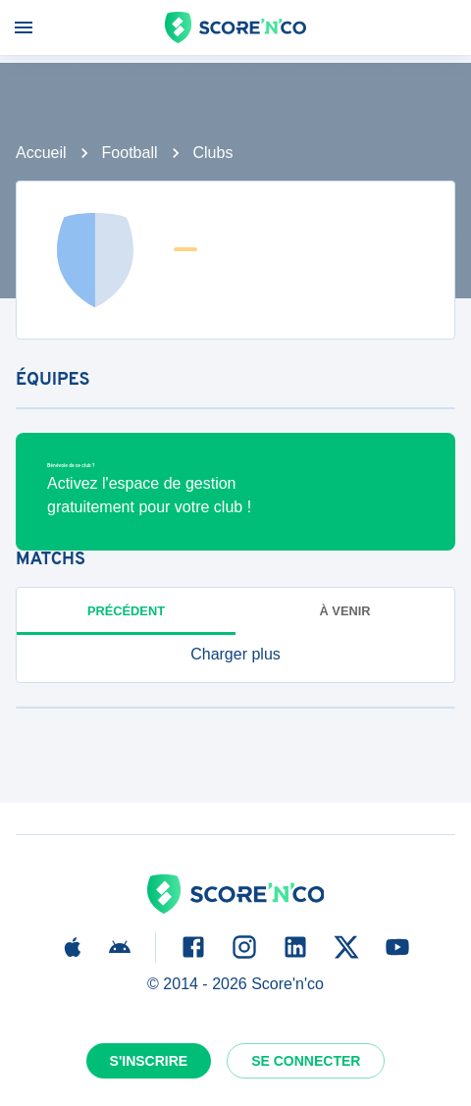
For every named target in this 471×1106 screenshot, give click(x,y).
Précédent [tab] (126, 611)
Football (130, 152)
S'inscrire (149, 1061)
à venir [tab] (345, 611)
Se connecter (305, 1061)
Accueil (41, 152)
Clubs (213, 152)
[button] (235, 654)
